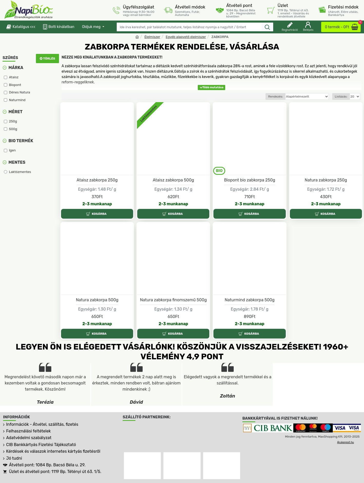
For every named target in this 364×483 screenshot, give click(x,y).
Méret (15, 111)
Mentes (16, 162)
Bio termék (20, 140)
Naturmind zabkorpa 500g (249, 299)
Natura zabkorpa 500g (97, 299)
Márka (15, 67)
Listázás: (341, 96)
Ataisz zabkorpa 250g (97, 180)
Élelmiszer (152, 37)
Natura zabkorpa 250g (326, 180)
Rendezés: (275, 96)
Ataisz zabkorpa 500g (173, 180)
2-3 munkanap (97, 203)
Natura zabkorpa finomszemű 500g (173, 299)
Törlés (49, 58)
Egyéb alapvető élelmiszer (186, 37)
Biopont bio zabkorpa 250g (249, 180)
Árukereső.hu (345, 442)
